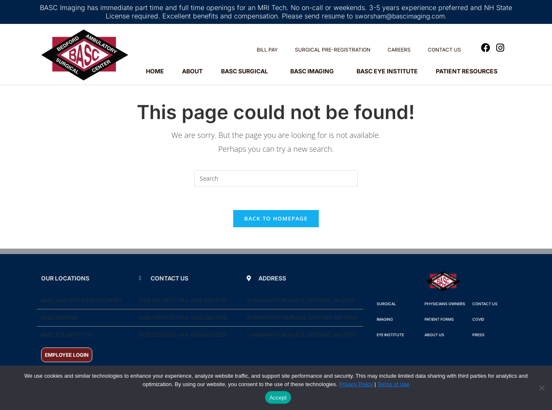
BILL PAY (267, 50)
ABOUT (192, 71)
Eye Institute (390, 337)
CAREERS (399, 50)
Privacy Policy (356, 384)
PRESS (478, 337)
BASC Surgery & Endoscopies (81, 303)
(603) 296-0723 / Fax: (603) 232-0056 (183, 320)
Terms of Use (394, 384)
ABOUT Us (434, 337)
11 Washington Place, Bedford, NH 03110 (301, 303)
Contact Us (484, 306)
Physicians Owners (444, 306)
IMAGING (385, 321)
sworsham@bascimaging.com (399, 16)
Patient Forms (439, 321)
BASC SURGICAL (246, 71)
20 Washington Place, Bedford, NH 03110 (302, 320)
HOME (155, 71)
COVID (478, 321)
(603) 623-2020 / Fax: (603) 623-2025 (183, 337)
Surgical (386, 306)
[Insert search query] (276, 178)
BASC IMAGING (314, 71)
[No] (541, 388)
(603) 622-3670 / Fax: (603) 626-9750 (183, 303)
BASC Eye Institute (67, 337)
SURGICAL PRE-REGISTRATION (332, 50)
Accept (277, 397)
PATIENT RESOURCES (469, 71)
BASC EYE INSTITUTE (387, 71)
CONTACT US (444, 50)
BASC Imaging (59, 320)
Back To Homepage (275, 221)
